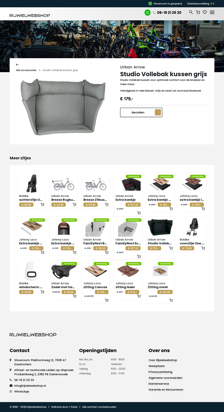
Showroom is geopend (168, 3)
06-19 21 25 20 (167, 12)
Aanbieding (133, 176)
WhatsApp (21, 391)
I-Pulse (73, 407)
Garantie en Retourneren (166, 390)
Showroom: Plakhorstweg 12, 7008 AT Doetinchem (40, 362)
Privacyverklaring (160, 372)
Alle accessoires (26, 70)
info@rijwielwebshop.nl (30, 386)
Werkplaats (157, 366)
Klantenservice (159, 384)
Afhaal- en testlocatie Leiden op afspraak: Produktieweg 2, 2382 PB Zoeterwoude (44, 372)
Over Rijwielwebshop (163, 360)
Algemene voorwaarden (165, 378)
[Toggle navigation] (212, 12)
